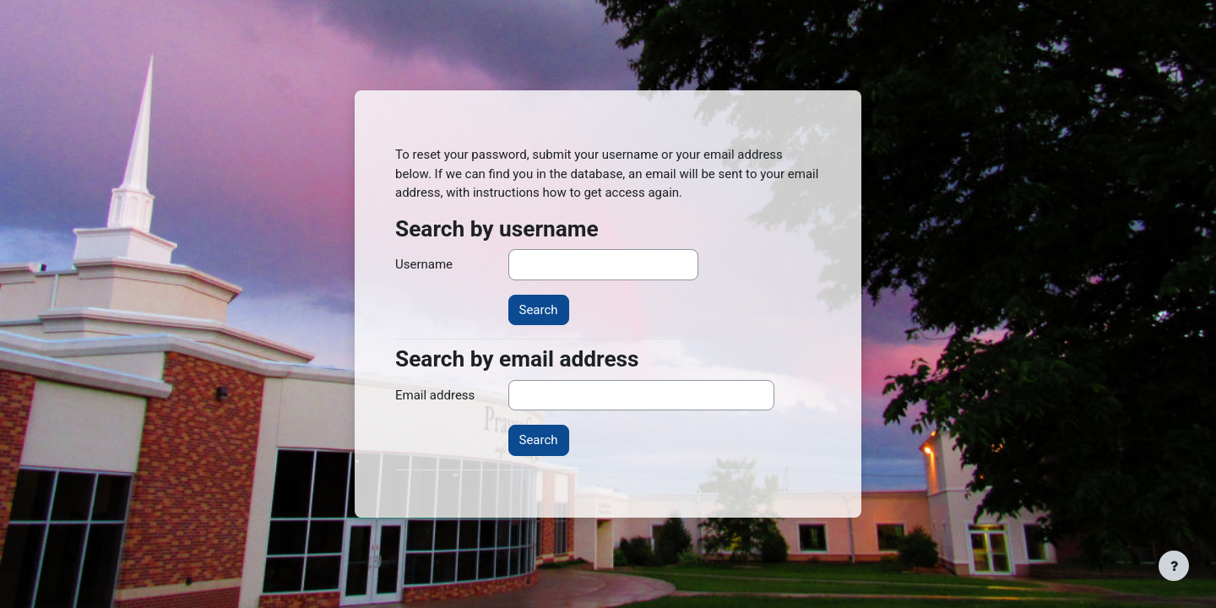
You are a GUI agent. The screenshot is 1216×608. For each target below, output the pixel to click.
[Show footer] (1174, 566)
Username (424, 264)
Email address (435, 395)
